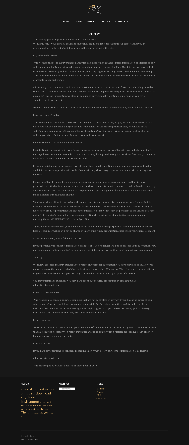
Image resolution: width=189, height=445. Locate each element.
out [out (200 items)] (26, 409)
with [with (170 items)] (41, 413)
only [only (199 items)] (50, 405)
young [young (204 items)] (51, 413)
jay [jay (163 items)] (44, 402)
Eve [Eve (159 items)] (22, 398)
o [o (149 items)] (47, 405)
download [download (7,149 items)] (43, 393)
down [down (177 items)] (33, 394)
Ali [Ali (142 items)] (22, 389)
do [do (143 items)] (24, 394)
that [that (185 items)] (46, 409)
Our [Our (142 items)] (22, 409)
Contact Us (121, 22)
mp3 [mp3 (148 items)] (44, 405)
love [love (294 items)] (22, 405)
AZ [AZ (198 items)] (36, 389)
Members (92, 22)
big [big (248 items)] (46, 389)
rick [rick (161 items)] (38, 409)
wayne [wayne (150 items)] (36, 413)
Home (66, 22)
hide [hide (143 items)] (37, 398)
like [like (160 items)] (48, 402)
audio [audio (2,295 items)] (30, 389)
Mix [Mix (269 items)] (34, 405)
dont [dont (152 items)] (28, 394)
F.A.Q (98, 395)
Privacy (94, 33)
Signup (78, 22)
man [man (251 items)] (27, 405)
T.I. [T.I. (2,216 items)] (42, 408)
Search (106, 22)
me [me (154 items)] (31, 405)
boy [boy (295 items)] (50, 389)
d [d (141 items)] (53, 389)
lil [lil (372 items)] (50, 402)
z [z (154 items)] (21, 416)
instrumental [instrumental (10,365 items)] (31, 401)
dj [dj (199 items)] (22, 394)
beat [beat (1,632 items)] (41, 389)
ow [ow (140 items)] (29, 409)
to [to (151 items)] (28, 413)
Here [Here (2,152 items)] (31, 397)
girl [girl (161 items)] (26, 398)
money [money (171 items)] (39, 405)
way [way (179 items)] (31, 413)
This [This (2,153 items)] (24, 412)
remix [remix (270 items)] (33, 409)
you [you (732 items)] (46, 412)
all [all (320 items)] (25, 389)
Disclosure (100, 389)
